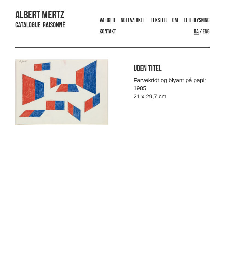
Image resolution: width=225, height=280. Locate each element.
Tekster (159, 21)
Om (175, 21)
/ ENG (202, 32)
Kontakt (108, 32)
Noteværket (133, 21)
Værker (107, 21)
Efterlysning (197, 21)
